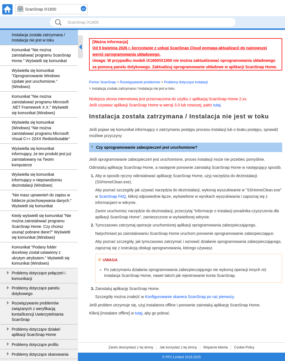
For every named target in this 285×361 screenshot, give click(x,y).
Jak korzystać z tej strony (178, 347)
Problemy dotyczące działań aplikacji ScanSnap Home (36, 332)
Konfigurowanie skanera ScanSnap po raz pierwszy (189, 296)
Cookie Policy (244, 347)
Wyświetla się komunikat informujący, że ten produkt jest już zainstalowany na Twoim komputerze (42, 156)
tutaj (216, 105)
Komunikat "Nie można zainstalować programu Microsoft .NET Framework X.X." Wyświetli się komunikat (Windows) (40, 104)
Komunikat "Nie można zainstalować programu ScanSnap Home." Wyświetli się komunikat (41, 55)
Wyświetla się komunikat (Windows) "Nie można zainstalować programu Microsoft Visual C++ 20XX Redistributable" (41, 130)
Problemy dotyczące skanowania (40, 354)
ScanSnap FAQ (112, 196)
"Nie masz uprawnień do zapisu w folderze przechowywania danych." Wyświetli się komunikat (42, 200)
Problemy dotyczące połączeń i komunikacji (38, 276)
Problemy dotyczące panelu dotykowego (36, 291)
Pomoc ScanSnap (102, 82)
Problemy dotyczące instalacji (186, 82)
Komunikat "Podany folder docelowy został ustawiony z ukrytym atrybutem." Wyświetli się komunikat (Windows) (41, 255)
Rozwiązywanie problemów (140, 82)
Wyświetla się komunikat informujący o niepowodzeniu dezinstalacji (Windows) (37, 179)
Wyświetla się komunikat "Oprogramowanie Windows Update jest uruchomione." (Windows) (36, 78)
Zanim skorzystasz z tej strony (131, 347)
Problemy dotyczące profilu (35, 344)
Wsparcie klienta (215, 347)
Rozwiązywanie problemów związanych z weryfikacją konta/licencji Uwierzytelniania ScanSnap (37, 311)
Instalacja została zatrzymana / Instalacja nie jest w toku (38, 38)
